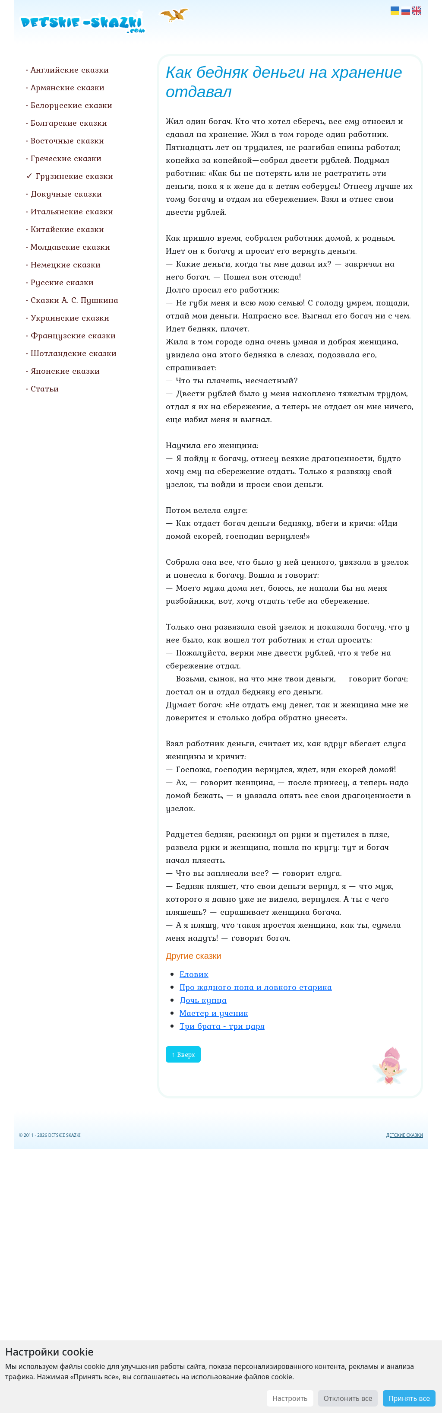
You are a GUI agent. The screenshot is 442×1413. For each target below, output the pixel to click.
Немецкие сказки (66, 264)
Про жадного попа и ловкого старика (256, 986)
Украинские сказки (70, 317)
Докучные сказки (66, 193)
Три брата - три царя (222, 1025)
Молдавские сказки (70, 246)
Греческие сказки (66, 158)
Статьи (45, 388)
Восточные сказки (67, 140)
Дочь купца (203, 999)
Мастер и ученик (214, 1012)
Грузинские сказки (74, 175)
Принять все (409, 1398)
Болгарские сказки (69, 122)
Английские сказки (70, 69)
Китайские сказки (67, 229)
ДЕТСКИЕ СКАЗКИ (404, 1135)
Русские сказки (62, 282)
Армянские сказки (67, 87)
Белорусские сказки (71, 105)
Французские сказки (73, 335)
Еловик (194, 973)
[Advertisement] (221, 1279)
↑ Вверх (183, 1054)
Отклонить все (348, 1398)
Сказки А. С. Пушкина (74, 299)
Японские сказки (65, 370)
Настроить (289, 1398)
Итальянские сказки (72, 211)
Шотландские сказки (74, 353)
